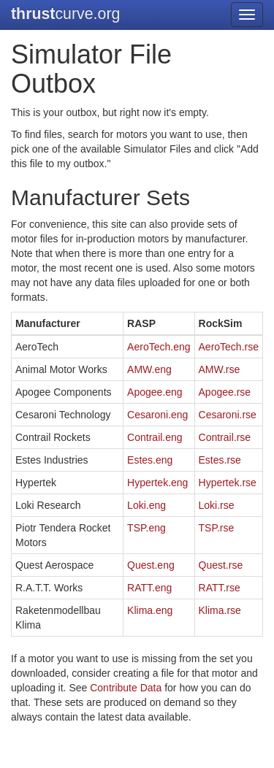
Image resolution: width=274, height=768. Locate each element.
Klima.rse (220, 610)
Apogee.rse (225, 392)
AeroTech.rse (229, 347)
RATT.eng (149, 588)
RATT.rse (219, 588)
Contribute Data (125, 688)
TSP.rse (217, 528)
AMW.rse (219, 369)
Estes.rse (220, 460)
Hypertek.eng (157, 482)
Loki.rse (217, 505)
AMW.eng (149, 369)
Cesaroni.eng (157, 415)
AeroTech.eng (158, 347)
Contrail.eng (155, 437)
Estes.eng (149, 460)
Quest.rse (221, 565)
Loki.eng (146, 505)
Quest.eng (151, 565)
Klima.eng (149, 610)
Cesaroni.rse (227, 415)
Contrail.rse (225, 437)
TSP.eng (146, 528)
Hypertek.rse (227, 482)
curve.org (65, 14)
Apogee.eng (155, 392)
